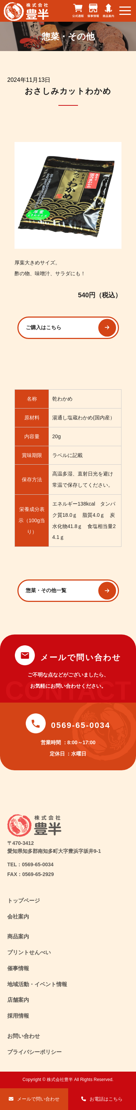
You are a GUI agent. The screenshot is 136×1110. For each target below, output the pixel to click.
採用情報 (18, 1016)
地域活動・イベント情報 (37, 984)
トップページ (23, 900)
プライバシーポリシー (34, 1052)
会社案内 (18, 916)
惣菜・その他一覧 (46, 590)
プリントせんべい (29, 952)
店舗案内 (18, 1000)
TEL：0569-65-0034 (30, 864)
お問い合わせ (23, 1036)
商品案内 (18, 936)
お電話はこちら (106, 1099)
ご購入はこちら (43, 327)
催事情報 (18, 968)
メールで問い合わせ (38, 1099)
